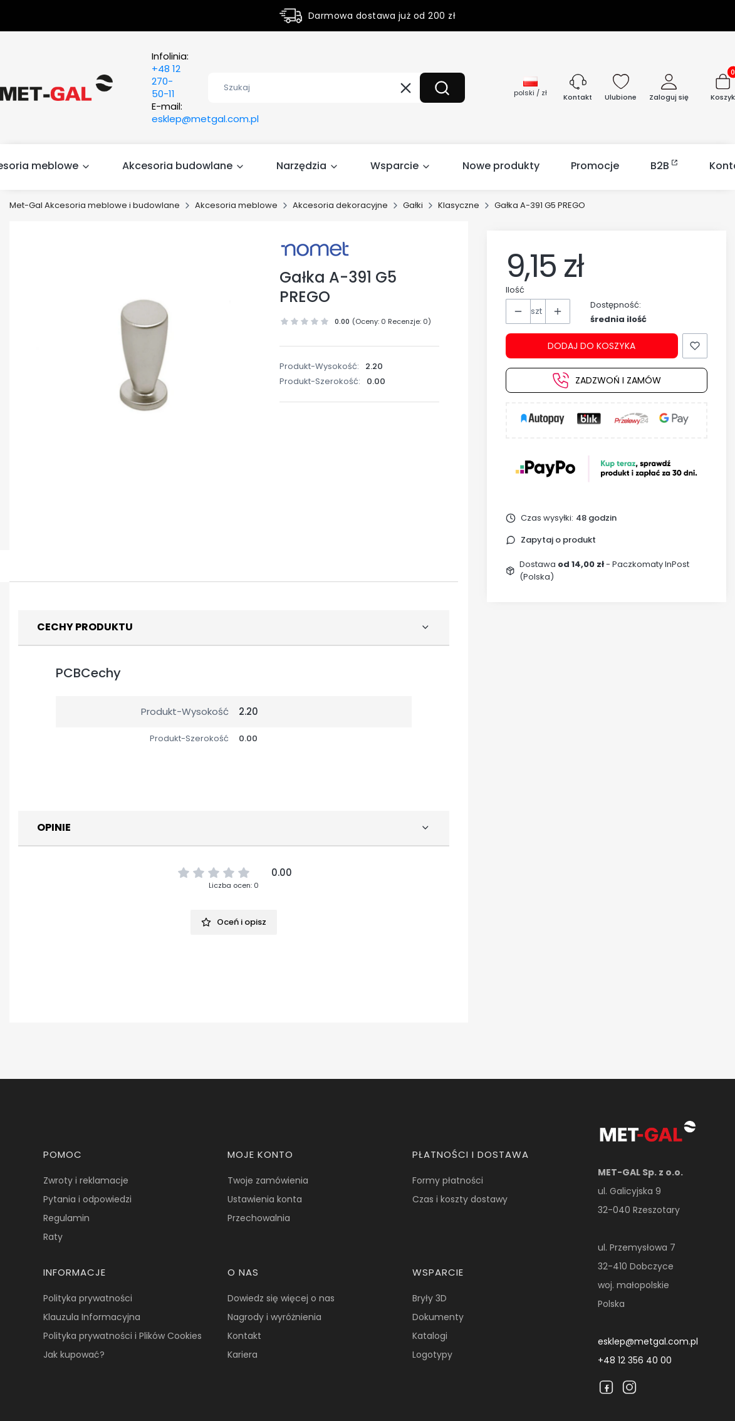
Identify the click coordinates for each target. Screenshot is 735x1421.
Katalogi (429, 1336)
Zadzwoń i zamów (607, 380)
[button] (442, 88)
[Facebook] (606, 1387)
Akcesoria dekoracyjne (340, 205)
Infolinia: (170, 75)
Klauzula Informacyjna (91, 1317)
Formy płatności (447, 1180)
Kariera (242, 1354)
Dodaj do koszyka (591, 346)
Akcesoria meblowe (236, 205)
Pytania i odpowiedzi (87, 1199)
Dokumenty (438, 1317)
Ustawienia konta (264, 1199)
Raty (53, 1237)
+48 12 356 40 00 (635, 1360)
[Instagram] (629, 1387)
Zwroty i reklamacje (85, 1180)
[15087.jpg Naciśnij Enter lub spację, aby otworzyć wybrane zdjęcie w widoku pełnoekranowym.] (144, 355)
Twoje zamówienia (267, 1180)
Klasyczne (458, 205)
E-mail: (205, 112)
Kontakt (244, 1336)
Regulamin (66, 1218)
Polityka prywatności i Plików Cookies (122, 1336)
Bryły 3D (429, 1298)
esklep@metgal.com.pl (648, 1341)
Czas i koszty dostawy (460, 1199)
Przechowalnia (258, 1218)
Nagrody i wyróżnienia (274, 1317)
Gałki (413, 205)
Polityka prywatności (87, 1298)
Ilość (515, 290)
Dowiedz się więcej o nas (281, 1298)
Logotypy (432, 1354)
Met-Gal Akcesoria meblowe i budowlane (94, 205)
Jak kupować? (74, 1354)
